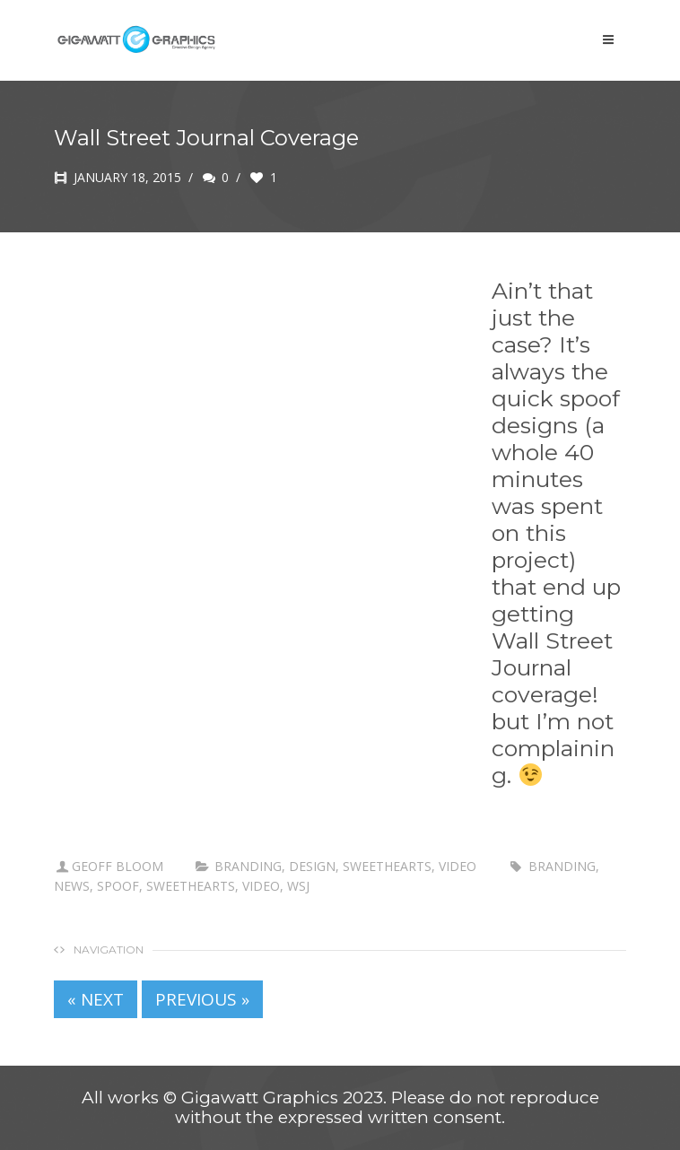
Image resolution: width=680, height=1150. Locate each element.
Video (457, 866)
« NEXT (95, 999)
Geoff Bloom (117, 866)
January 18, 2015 (117, 177)
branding (248, 866)
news (72, 885)
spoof (118, 885)
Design (312, 866)
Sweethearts (387, 866)
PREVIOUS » (202, 999)
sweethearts (190, 885)
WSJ (298, 885)
